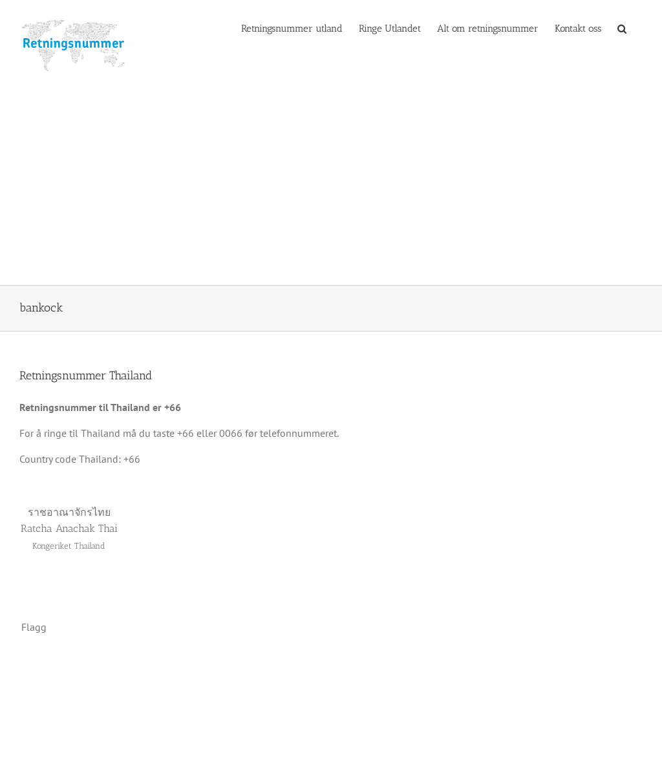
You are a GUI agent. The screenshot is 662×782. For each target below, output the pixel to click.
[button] (621, 28)
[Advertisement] (331, 188)
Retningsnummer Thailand (85, 375)
